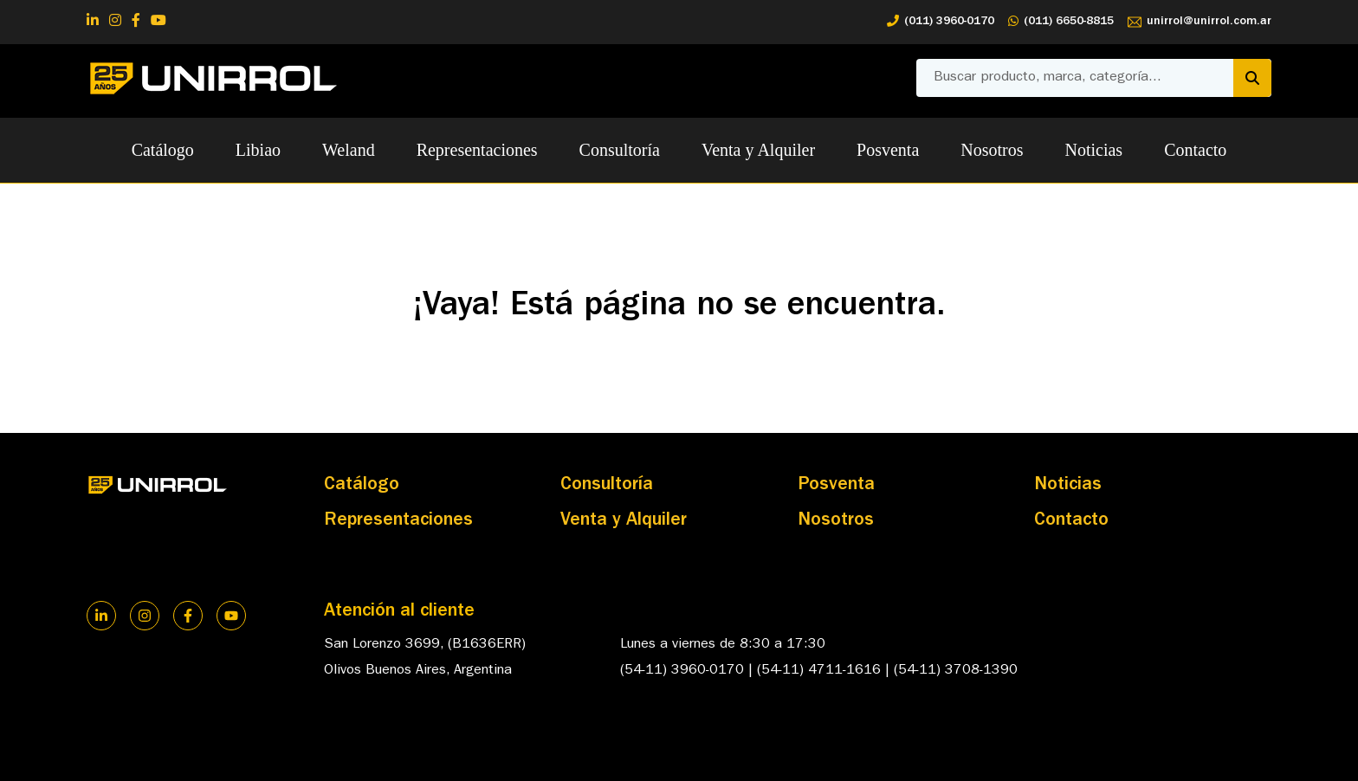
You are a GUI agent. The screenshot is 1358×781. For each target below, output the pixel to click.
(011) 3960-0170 (940, 22)
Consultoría (619, 149)
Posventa (888, 149)
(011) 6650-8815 (1061, 22)
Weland (348, 149)
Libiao (258, 149)
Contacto (1195, 149)
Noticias (1094, 149)
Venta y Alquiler (758, 149)
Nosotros (991, 149)
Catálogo (163, 149)
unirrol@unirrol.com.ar (1199, 22)
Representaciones (477, 149)
